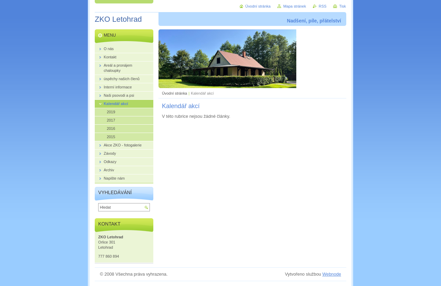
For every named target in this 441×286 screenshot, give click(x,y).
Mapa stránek (294, 6)
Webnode (331, 274)
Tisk (342, 6)
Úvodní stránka (174, 93)
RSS (322, 6)
